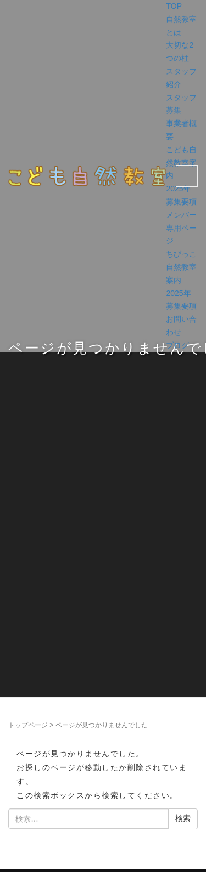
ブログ (177, 345)
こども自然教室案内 (181, 162)
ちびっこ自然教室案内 (181, 266)
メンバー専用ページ (181, 228)
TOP (174, 6)
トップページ (28, 725)
